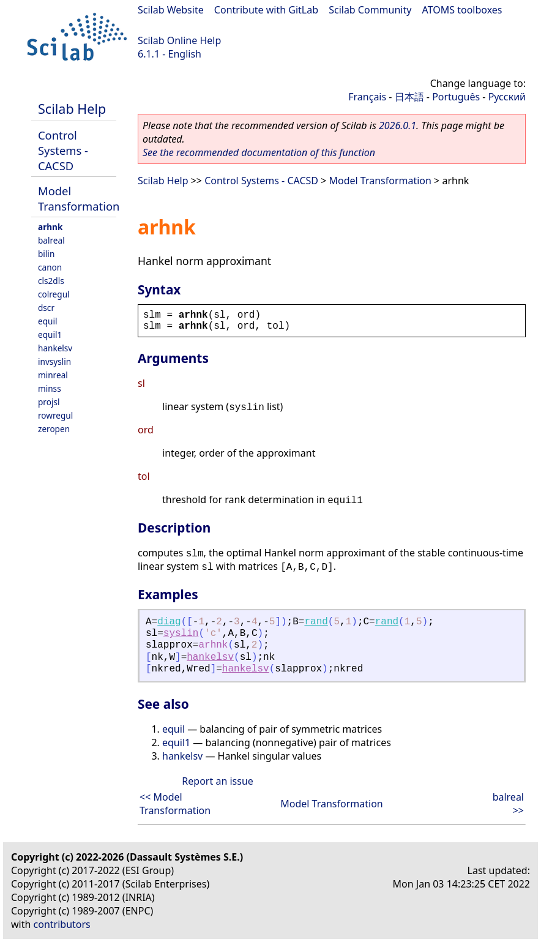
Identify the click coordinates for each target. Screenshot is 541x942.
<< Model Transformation (175, 803)
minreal (53, 375)
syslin (181, 633)
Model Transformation (78, 198)
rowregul (55, 415)
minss (49, 388)
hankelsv (55, 348)
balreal (51, 240)
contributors (62, 924)
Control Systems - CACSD (63, 150)
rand (315, 621)
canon (50, 267)
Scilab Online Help (179, 40)
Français (367, 96)
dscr (46, 307)
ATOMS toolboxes (462, 10)
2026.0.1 (397, 125)
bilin (46, 254)
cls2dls (51, 280)
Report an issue (217, 781)
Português (456, 96)
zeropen (54, 429)
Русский (507, 96)
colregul (54, 294)
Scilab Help (72, 109)
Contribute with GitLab (266, 10)
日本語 (409, 96)
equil (47, 321)
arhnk (50, 227)
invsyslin (54, 361)
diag (169, 621)
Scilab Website (171, 10)
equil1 (50, 334)
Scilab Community (370, 10)
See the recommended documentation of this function (259, 152)
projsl (48, 402)
